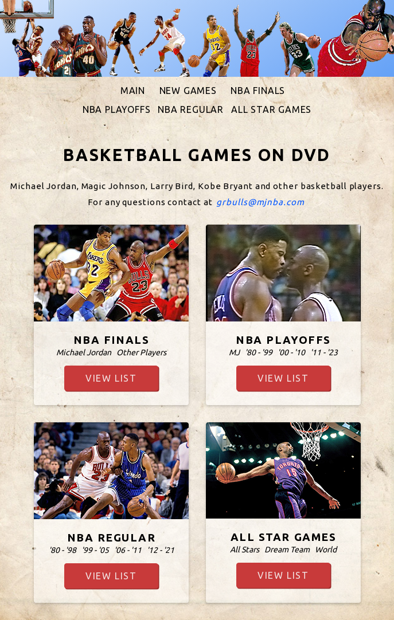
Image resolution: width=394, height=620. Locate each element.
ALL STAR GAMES (271, 109)
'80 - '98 (62, 550)
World (326, 549)
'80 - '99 (258, 352)
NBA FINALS (258, 90)
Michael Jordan (83, 352)
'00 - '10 (291, 352)
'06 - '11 (127, 550)
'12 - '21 (160, 550)
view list (110, 378)
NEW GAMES (188, 90)
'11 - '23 (324, 352)
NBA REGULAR (191, 109)
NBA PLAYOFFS (117, 109)
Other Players (141, 352)
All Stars (244, 549)
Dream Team (287, 549)
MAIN (132, 90)
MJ (234, 352)
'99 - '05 (94, 550)
